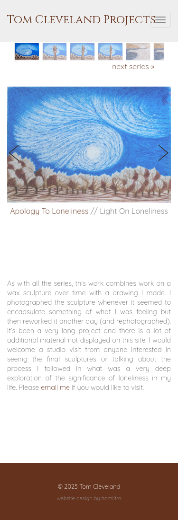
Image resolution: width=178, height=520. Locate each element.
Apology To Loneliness (49, 211)
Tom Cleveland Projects (81, 19)
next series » (133, 66)
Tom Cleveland (99, 486)
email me (55, 387)
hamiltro (112, 498)
